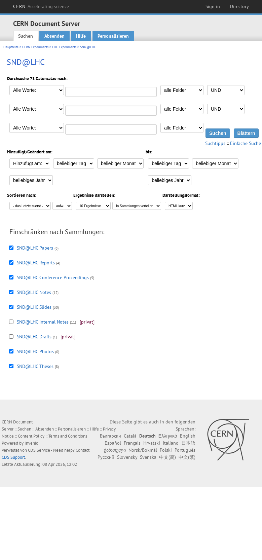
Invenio (31, 443)
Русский (106, 457)
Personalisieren (113, 36)
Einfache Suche (245, 143)
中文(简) (167, 457)
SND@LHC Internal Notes (43, 322)
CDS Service (39, 450)
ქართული (115, 450)
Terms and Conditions (67, 436)
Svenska (148, 457)
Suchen (25, 36)
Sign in (212, 6)
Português (185, 450)
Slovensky (127, 457)
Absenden (54, 36)
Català (130, 436)
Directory (239, 6)
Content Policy (31, 436)
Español (113, 443)
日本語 (188, 443)
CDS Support (13, 457)
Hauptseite (10, 47)
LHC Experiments (64, 47)
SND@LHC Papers (35, 248)
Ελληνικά (167, 436)
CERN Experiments (35, 47)
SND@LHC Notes (34, 292)
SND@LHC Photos (35, 351)
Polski (166, 450)
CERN (41, 6)
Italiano (171, 443)
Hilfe (81, 36)
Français (132, 443)
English (187, 436)
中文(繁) (187, 457)
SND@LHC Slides (34, 307)
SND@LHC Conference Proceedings (53, 277)
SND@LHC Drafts (34, 337)
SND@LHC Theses (35, 366)
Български (110, 436)
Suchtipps (215, 143)
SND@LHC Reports (36, 263)
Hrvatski (151, 443)
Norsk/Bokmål (142, 450)
